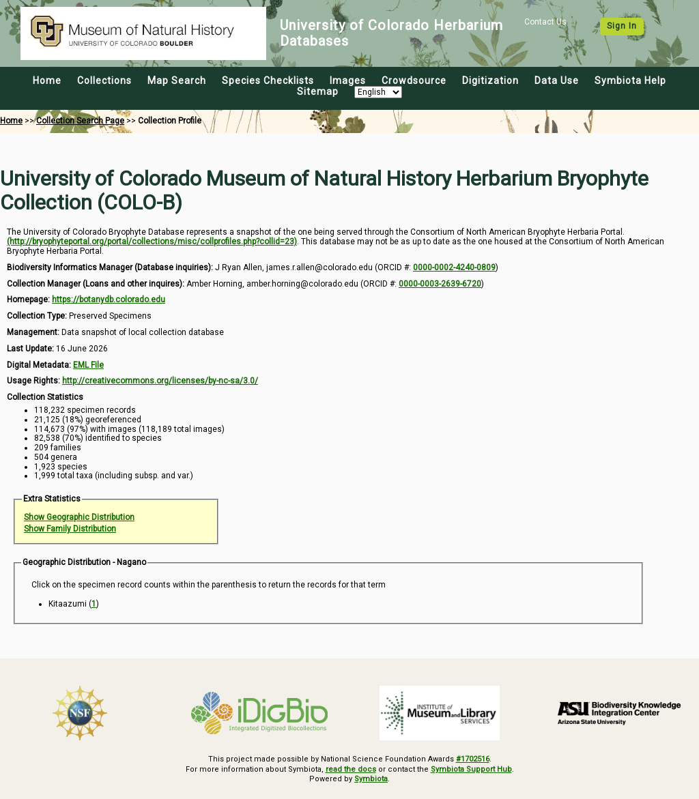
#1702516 (472, 759)
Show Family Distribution (70, 529)
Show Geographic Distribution (79, 517)
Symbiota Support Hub (471, 769)
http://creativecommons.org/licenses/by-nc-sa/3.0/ (160, 381)
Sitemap (318, 91)
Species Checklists (268, 80)
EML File (88, 365)
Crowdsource (414, 80)
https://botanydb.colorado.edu (108, 299)
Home (47, 80)
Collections (104, 80)
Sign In (622, 26)
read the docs (351, 769)
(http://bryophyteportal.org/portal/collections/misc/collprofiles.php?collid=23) (152, 241)
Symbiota (371, 778)
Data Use (556, 80)
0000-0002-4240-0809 (454, 267)
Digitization (490, 80)
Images (348, 80)
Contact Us (545, 22)
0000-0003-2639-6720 (440, 284)
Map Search (176, 80)
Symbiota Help (630, 80)
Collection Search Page (80, 121)
